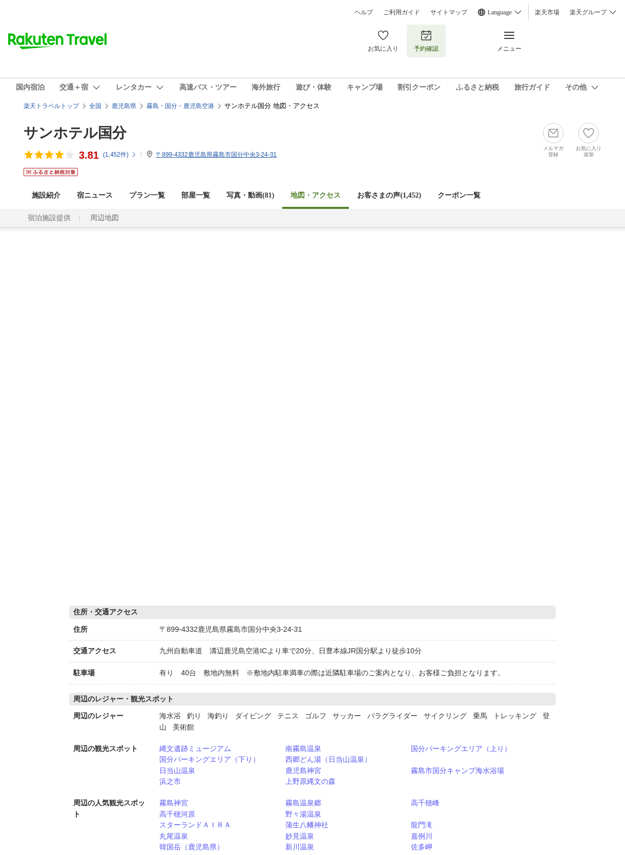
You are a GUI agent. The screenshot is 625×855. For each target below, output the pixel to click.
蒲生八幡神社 (306, 825)
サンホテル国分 (75, 133)
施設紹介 (46, 195)
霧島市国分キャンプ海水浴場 (457, 770)
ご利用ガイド (401, 12)
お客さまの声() (389, 195)
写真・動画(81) (250, 195)
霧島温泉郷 (303, 803)
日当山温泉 (177, 770)
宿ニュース (95, 195)
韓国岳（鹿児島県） (191, 847)
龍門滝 (421, 825)
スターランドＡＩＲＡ (195, 825)
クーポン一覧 (459, 195)
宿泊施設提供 (49, 218)
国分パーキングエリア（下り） (209, 759)
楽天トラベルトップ (51, 106)
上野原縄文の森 (310, 781)
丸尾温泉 (173, 836)
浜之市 (170, 781)
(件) (120, 155)
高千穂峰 (425, 803)
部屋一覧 (195, 195)
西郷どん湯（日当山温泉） (328, 759)
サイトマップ (448, 12)
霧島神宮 (173, 803)
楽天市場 (547, 12)
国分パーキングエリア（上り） (461, 748)
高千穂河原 (177, 814)
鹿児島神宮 (303, 770)
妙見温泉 (299, 836)
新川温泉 (299, 847)
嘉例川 (421, 836)
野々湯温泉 (303, 814)
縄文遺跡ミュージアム (195, 748)
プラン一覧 (147, 195)
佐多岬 (421, 847)
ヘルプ (364, 12)
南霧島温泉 (303, 748)
